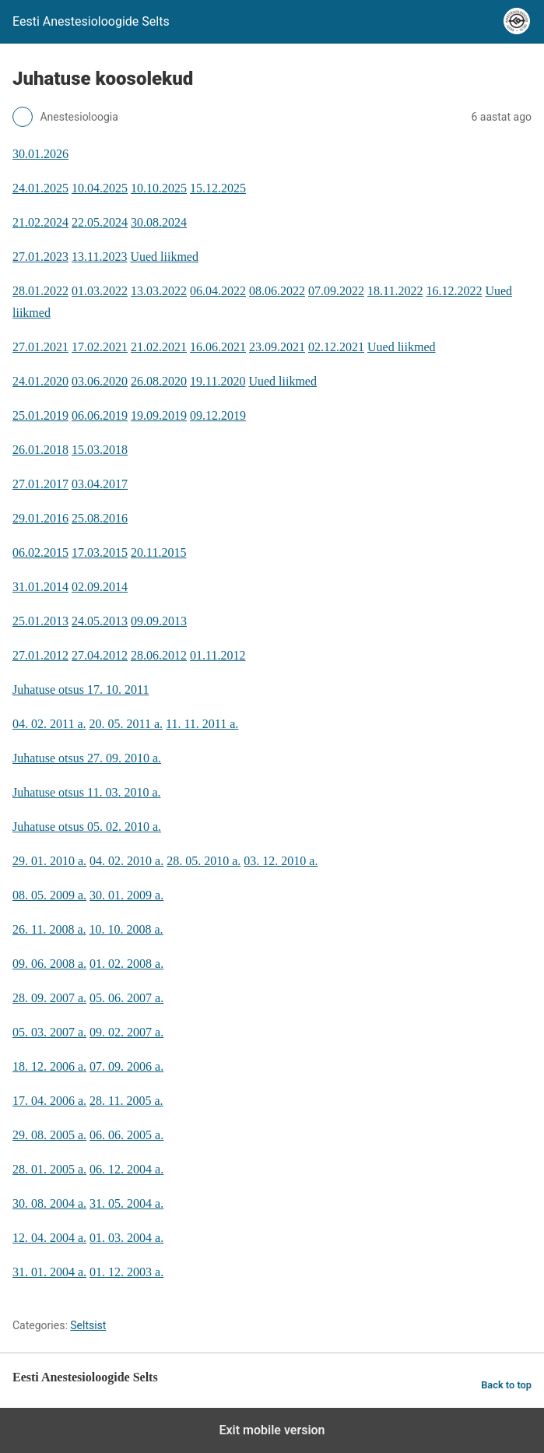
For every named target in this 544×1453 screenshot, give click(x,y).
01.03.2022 (100, 290)
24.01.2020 (40, 381)
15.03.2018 (100, 449)
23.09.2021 (277, 347)
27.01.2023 (40, 256)
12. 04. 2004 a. (49, 1237)
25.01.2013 (40, 621)
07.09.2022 (336, 290)
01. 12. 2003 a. (126, 1272)
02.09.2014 (100, 586)
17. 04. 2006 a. (49, 1100)
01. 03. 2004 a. (126, 1237)
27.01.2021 (40, 347)
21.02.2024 (40, 222)
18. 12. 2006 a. (49, 1066)
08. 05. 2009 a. (49, 895)
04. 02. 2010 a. (126, 860)
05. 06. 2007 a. (126, 997)
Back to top (506, 1385)
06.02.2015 (40, 552)
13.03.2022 (159, 290)
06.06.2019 (100, 415)
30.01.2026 (40, 153)
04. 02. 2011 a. (49, 723)
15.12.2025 (218, 188)
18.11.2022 (395, 290)
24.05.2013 (100, 621)
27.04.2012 (100, 655)
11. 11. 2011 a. (202, 723)
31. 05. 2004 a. (126, 1203)
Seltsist (88, 1325)
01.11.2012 (217, 655)
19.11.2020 (217, 381)
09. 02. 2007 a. (126, 1032)
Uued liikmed (164, 256)
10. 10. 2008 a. (126, 929)
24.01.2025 (40, 188)
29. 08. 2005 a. (49, 1135)
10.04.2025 (100, 188)
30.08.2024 (159, 222)
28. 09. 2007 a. (49, 997)
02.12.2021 (336, 347)
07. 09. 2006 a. (126, 1066)
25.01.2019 (40, 415)
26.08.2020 (159, 381)
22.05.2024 (100, 222)
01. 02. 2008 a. (126, 963)
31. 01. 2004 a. (49, 1272)
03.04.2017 (100, 484)
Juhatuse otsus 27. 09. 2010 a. (86, 758)
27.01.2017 (40, 484)
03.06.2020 (100, 381)
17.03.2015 (100, 552)
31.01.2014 (40, 586)
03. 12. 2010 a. (281, 860)
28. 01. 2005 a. (49, 1169)
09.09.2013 (159, 621)
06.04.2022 (218, 290)
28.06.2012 (159, 655)
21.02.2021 (159, 347)
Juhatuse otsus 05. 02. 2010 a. (86, 826)
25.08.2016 (100, 518)
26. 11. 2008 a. (49, 929)
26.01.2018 (40, 449)
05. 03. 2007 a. (49, 1032)
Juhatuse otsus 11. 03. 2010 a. (86, 792)
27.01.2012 (40, 655)
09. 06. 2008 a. (49, 963)
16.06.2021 (218, 347)
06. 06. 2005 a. (126, 1135)
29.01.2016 (40, 518)
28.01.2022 (40, 290)
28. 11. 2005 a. (126, 1100)
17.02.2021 (100, 347)
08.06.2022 (277, 290)
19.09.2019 (159, 415)
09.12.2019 (218, 415)
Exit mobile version (272, 1430)
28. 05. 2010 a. (203, 860)
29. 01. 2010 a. (49, 860)
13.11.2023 (99, 256)
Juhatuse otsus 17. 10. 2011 (80, 689)
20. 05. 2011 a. (126, 723)
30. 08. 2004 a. (49, 1203)
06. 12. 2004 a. (126, 1169)
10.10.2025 (159, 188)
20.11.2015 (158, 552)
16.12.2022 (454, 290)
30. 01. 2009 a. (126, 895)
